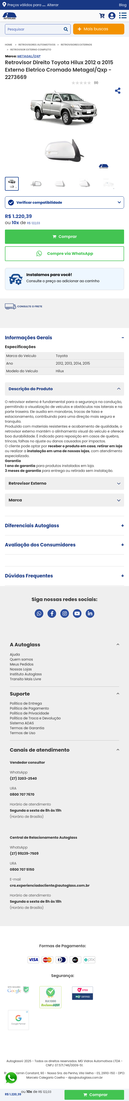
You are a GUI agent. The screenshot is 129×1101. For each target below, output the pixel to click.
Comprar (64, 237)
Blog (123, 4)
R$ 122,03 (33, 223)
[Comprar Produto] (94, 1095)
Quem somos (21, 659)
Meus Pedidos (21, 664)
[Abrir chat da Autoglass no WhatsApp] (39, 613)
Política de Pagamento (29, 708)
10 (15, 222)
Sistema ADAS (22, 723)
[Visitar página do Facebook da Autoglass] (52, 613)
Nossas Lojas (21, 669)
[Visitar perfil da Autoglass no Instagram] (64, 613)
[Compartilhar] (117, 91)
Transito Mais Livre (25, 679)
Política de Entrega (26, 703)
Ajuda (15, 654)
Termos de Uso (22, 732)
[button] (64, 388)
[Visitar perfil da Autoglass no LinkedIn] (90, 613)
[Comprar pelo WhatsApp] (64, 253)
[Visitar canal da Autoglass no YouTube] (77, 613)
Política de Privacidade (29, 713)
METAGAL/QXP (28, 56)
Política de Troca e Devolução (35, 718)
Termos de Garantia (27, 728)
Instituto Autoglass (26, 674)
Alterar (53, 4)
